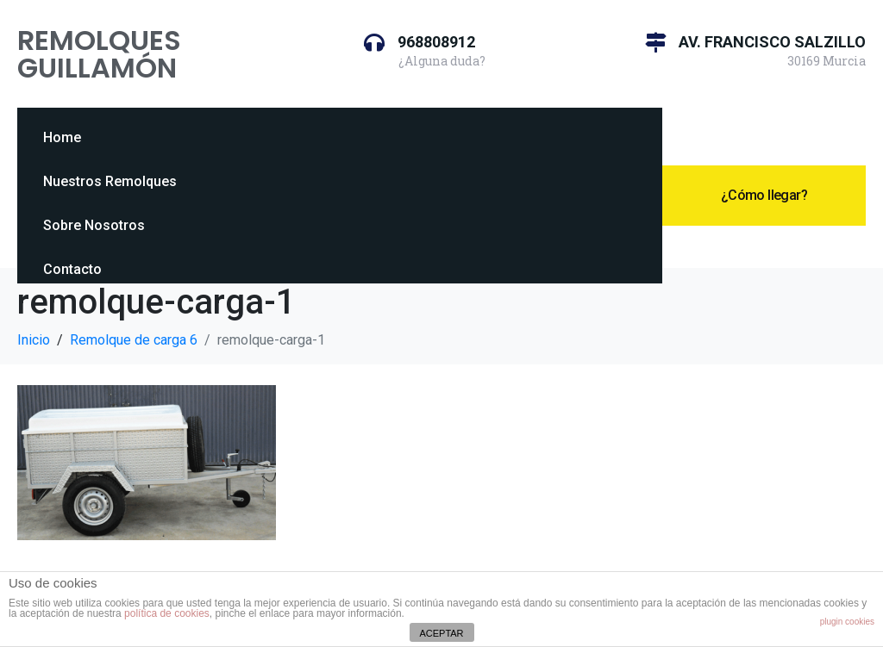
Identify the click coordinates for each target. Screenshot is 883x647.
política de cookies (167, 613)
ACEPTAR (441, 633)
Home (62, 137)
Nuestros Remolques (110, 181)
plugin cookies (847, 621)
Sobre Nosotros (94, 225)
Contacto (72, 269)
